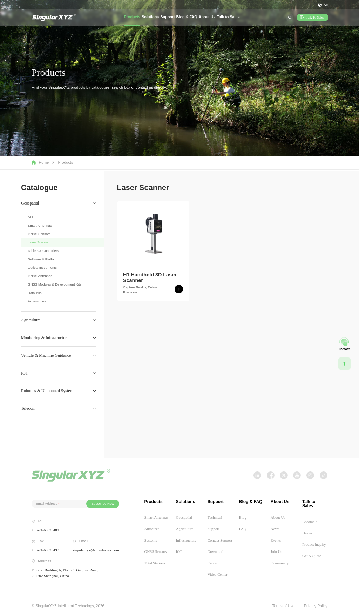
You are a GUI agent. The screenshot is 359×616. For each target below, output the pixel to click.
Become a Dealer (309, 527)
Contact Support (220, 540)
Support (167, 17)
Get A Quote (311, 556)
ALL (31, 217)
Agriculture (185, 529)
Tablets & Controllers (43, 251)
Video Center (218, 574)
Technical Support (215, 523)
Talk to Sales (228, 17)
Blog (242, 517)
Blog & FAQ (186, 17)
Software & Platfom (42, 259)
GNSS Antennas (40, 276)
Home (40, 162)
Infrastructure (186, 540)
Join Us (276, 551)
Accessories (37, 301)
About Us (207, 17)
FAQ (242, 529)
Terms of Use (283, 606)
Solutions (150, 17)
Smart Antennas (40, 225)
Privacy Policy (315, 606)
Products (132, 17)
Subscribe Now (103, 503)
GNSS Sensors (39, 234)
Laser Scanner (38, 242)
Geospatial (184, 517)
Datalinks (34, 293)
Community (280, 563)
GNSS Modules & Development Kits (54, 284)
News (275, 529)
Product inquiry (314, 544)
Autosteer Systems (151, 534)
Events (276, 540)
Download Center (215, 557)
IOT (179, 551)
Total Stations (154, 563)
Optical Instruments (42, 267)
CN (326, 4)
